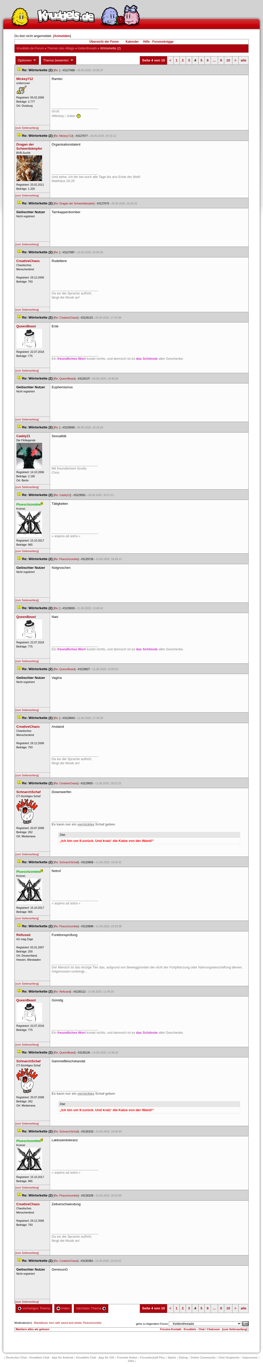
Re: (57, 70)
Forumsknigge (163, 41)
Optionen (27, 60)
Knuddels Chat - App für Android (51, 1357)
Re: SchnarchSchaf (66, 862)
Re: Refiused (62, 991)
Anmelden (62, 36)
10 (228, 60)
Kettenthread (87, 48)
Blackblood (40, 1322)
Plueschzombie (92, 1322)
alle (243, 60)
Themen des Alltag (60, 48)
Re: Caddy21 (62, 495)
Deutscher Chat (16, 1357)
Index (63, 1308)
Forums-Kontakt (170, 1329)
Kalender (132, 41)
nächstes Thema (91, 1308)
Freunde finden (127, 1357)
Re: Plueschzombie (66, 559)
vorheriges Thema (34, 1308)
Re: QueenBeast (64, 378)
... (214, 60)
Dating (183, 1357)
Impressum (250, 1357)
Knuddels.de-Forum (30, 48)
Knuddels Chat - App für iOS (95, 1357)
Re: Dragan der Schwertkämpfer (74, 203)
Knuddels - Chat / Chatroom (202, 1329)
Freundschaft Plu (152, 1357)
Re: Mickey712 (63, 135)
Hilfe (146, 41)
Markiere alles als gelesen (32, 1329)
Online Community (203, 1357)
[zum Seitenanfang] (27, 127)
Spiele (172, 1357)
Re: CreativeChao (66, 317)
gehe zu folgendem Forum (152, 1323)
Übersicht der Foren (104, 41)
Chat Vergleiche (229, 1357)
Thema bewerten (58, 60)
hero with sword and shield (65, 1322)
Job (131, 1360)
